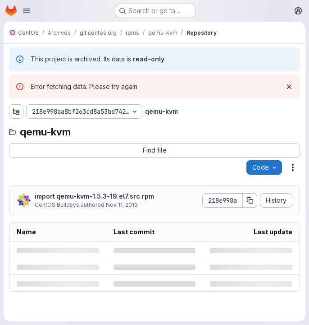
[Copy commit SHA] (250, 200)
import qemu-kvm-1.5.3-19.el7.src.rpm (94, 196)
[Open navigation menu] (26, 11)
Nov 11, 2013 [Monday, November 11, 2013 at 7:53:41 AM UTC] (122, 204)
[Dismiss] (289, 86)
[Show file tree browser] (16, 111)
